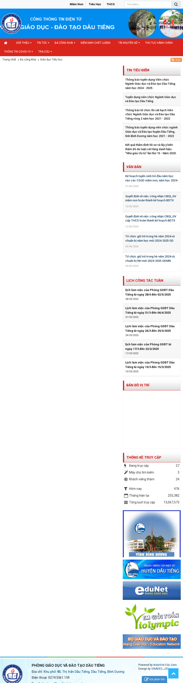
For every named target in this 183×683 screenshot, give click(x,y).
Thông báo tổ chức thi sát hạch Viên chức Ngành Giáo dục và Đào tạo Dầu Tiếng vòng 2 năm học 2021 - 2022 (150, 114)
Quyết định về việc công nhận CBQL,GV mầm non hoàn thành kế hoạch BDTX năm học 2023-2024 (150, 200)
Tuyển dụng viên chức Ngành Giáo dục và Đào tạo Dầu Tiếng (150, 99)
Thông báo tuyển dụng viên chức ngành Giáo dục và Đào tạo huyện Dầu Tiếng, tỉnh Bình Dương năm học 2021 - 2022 (151, 131)
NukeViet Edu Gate (165, 664)
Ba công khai (64, 42)
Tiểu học (95, 4)
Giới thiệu (22, 42)
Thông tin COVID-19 (17, 51)
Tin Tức (42, 42)
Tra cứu (44, 51)
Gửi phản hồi (154, 679)
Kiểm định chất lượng (96, 42)
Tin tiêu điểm (137, 70)
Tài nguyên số (127, 42)
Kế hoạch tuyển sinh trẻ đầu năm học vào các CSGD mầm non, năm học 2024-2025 (151, 180)
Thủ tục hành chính (159, 42)
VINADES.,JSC (160, 668)
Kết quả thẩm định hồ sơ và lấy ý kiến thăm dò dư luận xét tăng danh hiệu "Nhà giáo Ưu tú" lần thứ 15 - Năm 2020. (151, 149)
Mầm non (76, 4)
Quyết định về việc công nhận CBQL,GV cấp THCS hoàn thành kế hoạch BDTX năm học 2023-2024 (150, 220)
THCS (111, 4)
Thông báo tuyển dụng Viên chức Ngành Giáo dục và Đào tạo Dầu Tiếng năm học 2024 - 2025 (150, 84)
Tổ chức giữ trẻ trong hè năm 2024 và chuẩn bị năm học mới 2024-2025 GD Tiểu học (150, 240)
